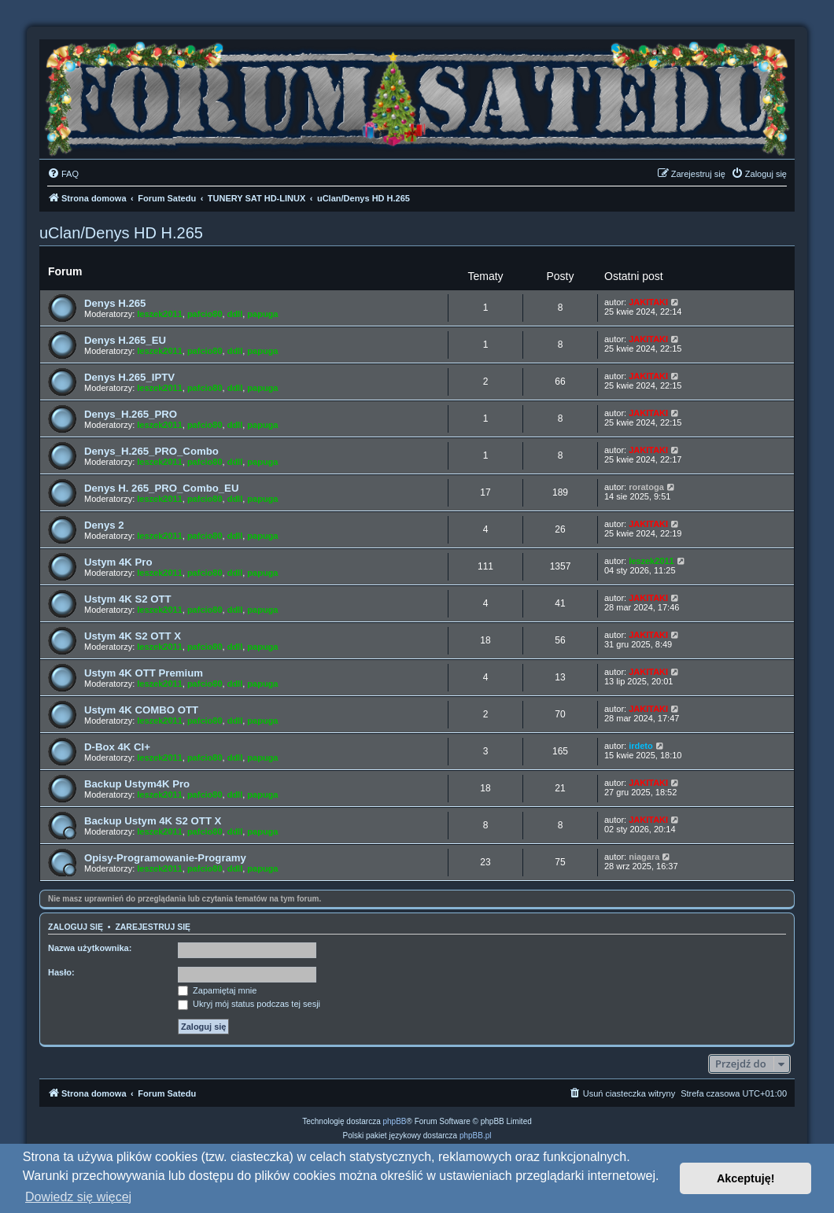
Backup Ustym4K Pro (137, 784)
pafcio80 (205, 314)
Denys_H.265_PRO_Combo (151, 451)
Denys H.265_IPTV (129, 377)
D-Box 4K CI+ (117, 747)
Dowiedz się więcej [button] (78, 1197)
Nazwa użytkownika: (89, 948)
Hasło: (61, 972)
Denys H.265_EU (125, 340)
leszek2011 (160, 314)
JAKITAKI (648, 302)
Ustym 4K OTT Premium (143, 673)
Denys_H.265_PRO (130, 414)
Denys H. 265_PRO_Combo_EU (161, 488)
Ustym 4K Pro (118, 562)
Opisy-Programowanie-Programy (165, 858)
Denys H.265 (115, 303)
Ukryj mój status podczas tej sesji (249, 1003)
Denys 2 (104, 525)
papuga (262, 314)
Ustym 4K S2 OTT (128, 599)
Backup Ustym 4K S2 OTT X (152, 821)
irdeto (641, 745)
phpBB (395, 1121)
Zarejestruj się (152, 926)
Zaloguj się (75, 926)
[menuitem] (63, 173)
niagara (644, 856)
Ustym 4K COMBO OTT (141, 710)
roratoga (646, 487)
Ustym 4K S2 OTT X (132, 636)
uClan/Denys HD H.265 (121, 232)
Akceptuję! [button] (746, 1178)
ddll (235, 314)
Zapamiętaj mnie (217, 990)
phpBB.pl (475, 1135)
